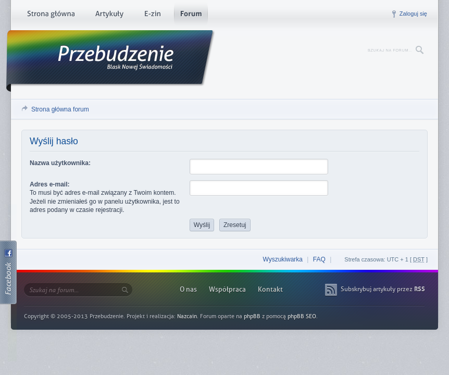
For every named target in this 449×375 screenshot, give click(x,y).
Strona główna (51, 15)
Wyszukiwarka (283, 259)
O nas (188, 289)
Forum (191, 15)
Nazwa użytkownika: (60, 163)
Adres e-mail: (50, 184)
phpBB (252, 316)
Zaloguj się (413, 13)
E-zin (152, 15)
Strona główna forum (60, 109)
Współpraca (227, 289)
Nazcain (187, 316)
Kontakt (270, 289)
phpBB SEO (302, 316)
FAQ (319, 259)
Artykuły (109, 15)
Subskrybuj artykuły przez (383, 289)
